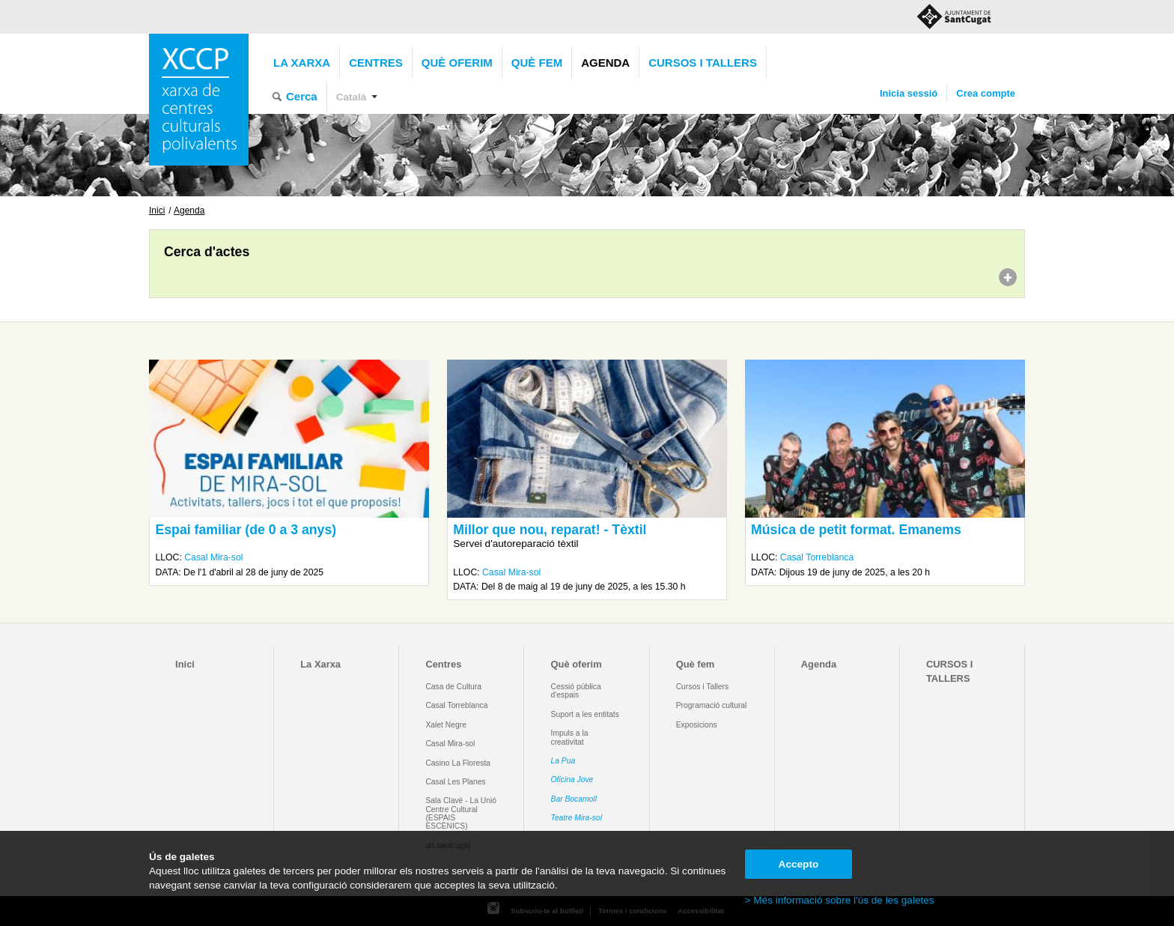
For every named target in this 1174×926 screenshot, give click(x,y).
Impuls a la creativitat (569, 737)
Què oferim (457, 62)
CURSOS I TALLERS (702, 62)
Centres (376, 62)
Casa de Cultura (453, 687)
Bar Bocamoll (574, 799)
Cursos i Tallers (702, 687)
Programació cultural (711, 705)
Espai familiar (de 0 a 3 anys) (245, 529)
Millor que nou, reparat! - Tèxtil (549, 529)
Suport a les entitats (585, 714)
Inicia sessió (908, 93)
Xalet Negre (445, 725)
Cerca (301, 96)
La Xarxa (301, 62)
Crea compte (985, 93)
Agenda (605, 62)
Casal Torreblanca (817, 557)
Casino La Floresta (457, 763)
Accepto (799, 864)
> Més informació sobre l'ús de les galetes (839, 900)
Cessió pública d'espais (576, 691)
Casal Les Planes (455, 782)
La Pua (563, 761)
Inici (157, 210)
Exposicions (696, 725)
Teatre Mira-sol (577, 818)
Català (351, 97)
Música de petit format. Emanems (856, 529)
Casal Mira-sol (213, 557)
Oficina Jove (572, 779)
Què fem (536, 62)
